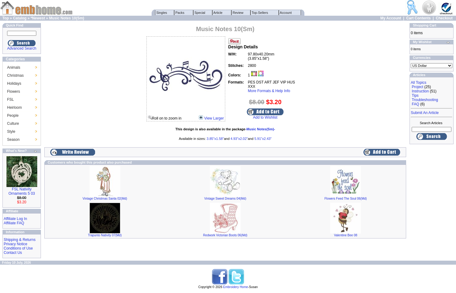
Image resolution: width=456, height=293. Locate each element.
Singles (161, 12)
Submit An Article (425, 113)
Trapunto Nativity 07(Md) (105, 235)
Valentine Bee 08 (345, 235)
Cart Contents (418, 18)
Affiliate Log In (15, 219)
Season (13, 139)
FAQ (415, 104)
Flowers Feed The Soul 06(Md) (346, 198)
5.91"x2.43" (263, 138)
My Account (390, 18)
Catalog (19, 18)
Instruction (420, 91)
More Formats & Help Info (269, 91)
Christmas (15, 75)
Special (200, 12)
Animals (13, 67)
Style (11, 131)
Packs (179, 12)
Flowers (13, 91)
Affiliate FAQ (14, 223)
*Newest (37, 18)
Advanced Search (21, 48)
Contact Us (13, 252)
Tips (415, 95)
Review (238, 12)
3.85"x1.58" (215, 138)
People (12, 115)
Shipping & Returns (19, 240)
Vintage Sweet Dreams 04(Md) (225, 198)
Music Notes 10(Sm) (66, 18)
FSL (10, 99)
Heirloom (14, 107)
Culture (13, 123)
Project (417, 87)
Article (218, 12)
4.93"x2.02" (239, 138)
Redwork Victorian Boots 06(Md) (225, 235)
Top (5, 18)
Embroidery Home (235, 287)
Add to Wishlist (265, 117)
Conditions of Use (18, 248)
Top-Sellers (260, 12)
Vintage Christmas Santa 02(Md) (104, 198)
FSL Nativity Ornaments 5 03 (21, 191)
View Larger (214, 118)
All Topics (418, 82)
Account (286, 12)
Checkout (444, 18)
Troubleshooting (425, 100)
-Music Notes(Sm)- (260, 129)
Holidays (14, 83)
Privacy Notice (15, 244)
